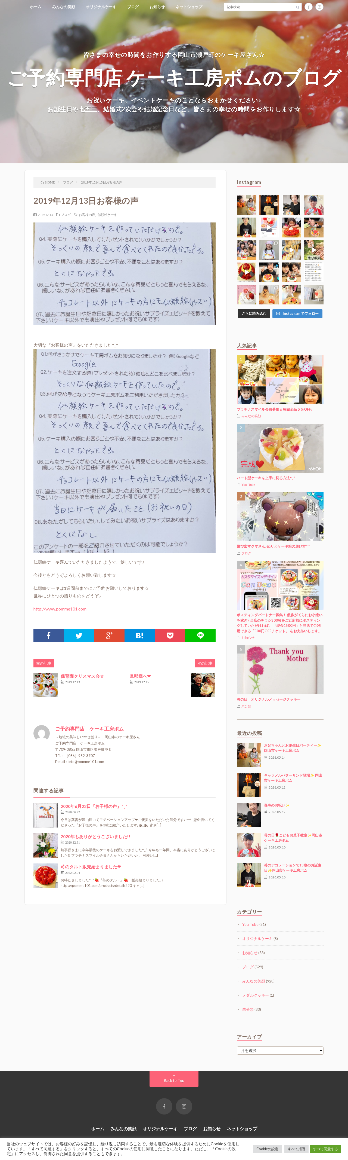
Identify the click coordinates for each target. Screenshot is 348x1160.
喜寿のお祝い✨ (277, 805)
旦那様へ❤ (140, 676)
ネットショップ (189, 6)
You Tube (248, 484)
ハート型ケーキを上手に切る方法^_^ (266, 478)
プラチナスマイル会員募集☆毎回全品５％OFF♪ (275, 409)
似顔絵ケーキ (107, 214)
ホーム (35, 6)
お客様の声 (87, 214)
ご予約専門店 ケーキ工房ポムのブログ (174, 77)
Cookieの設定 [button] (267, 1149)
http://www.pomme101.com (59, 608)
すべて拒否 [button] (296, 1149)
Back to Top (174, 1080)
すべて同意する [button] (325, 1149)
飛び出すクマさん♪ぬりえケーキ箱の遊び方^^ (273, 546)
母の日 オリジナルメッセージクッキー (268, 699)
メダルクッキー (255, 995)
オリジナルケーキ (101, 6)
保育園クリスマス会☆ (82, 676)
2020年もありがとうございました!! (95, 836)
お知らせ (157, 6)
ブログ (133, 6)
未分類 (246, 706)
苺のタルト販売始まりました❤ (91, 866)
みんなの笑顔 (63, 6)
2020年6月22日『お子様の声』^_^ (94, 806)
